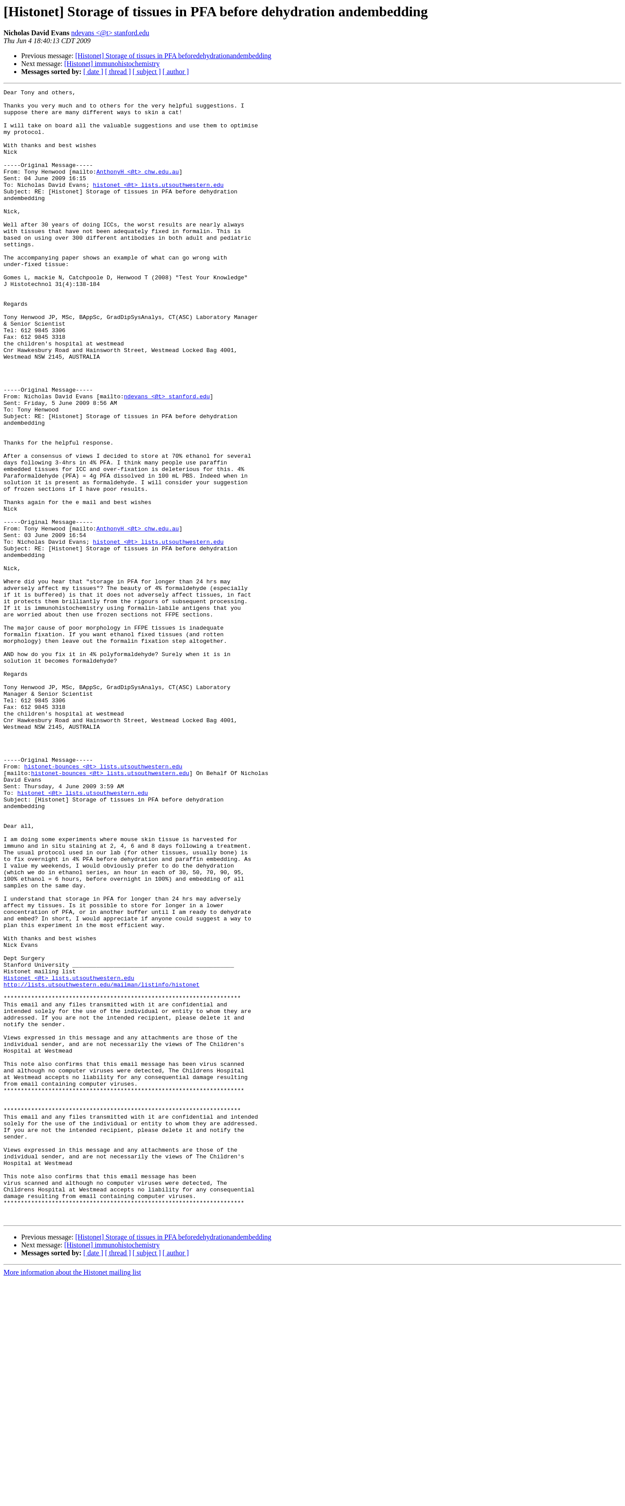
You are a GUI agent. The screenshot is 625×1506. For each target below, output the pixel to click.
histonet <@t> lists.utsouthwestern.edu (158, 204)
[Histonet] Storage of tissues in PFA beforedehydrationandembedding (173, 55)
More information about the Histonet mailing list (72, 1498)
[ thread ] (118, 71)
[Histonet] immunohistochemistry (112, 63)
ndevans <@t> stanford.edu (110, 33)
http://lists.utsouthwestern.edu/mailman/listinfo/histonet (102, 1164)
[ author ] (176, 71)
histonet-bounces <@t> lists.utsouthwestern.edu (103, 902)
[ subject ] (147, 71)
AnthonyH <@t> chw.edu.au (138, 189)
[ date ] (93, 71)
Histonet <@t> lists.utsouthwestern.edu (69, 1156)
